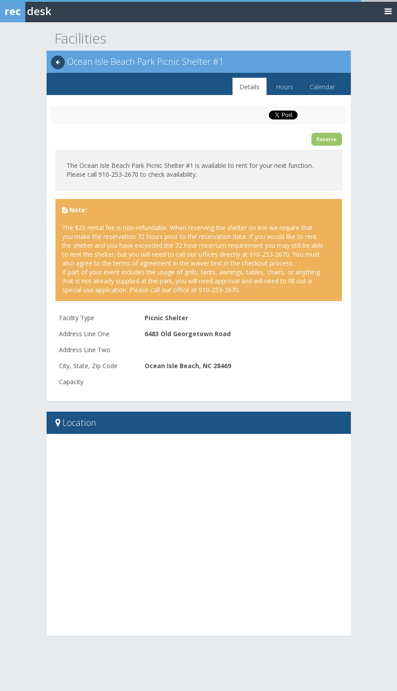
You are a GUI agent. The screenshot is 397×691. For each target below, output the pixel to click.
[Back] (58, 62)
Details (249, 87)
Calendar (322, 87)
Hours (284, 87)
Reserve (327, 139)
